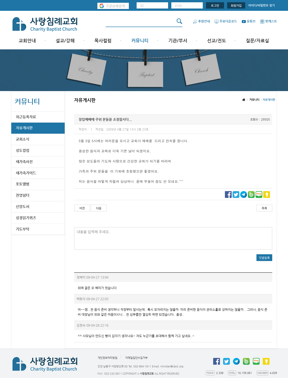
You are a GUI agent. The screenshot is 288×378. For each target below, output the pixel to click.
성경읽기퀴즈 (26, 218)
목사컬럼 (103, 40)
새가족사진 (24, 162)
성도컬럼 (22, 150)
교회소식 (22, 139)
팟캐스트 (268, 21)
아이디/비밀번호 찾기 (261, 5)
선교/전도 (216, 40)
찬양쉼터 (22, 195)
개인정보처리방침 (107, 357)
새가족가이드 (26, 173)
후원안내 (201, 21)
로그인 (215, 5)
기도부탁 (22, 229)
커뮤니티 (140, 40)
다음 (98, 208)
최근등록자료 (26, 117)
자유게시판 (24, 128)
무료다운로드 (225, 21)
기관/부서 (177, 40)
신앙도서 (22, 206)
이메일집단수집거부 (136, 357)
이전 (82, 208)
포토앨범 (22, 184)
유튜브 (249, 21)
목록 (264, 208)
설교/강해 (65, 40)
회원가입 (236, 5)
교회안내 (27, 40)
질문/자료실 (257, 40)
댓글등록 (264, 257)
